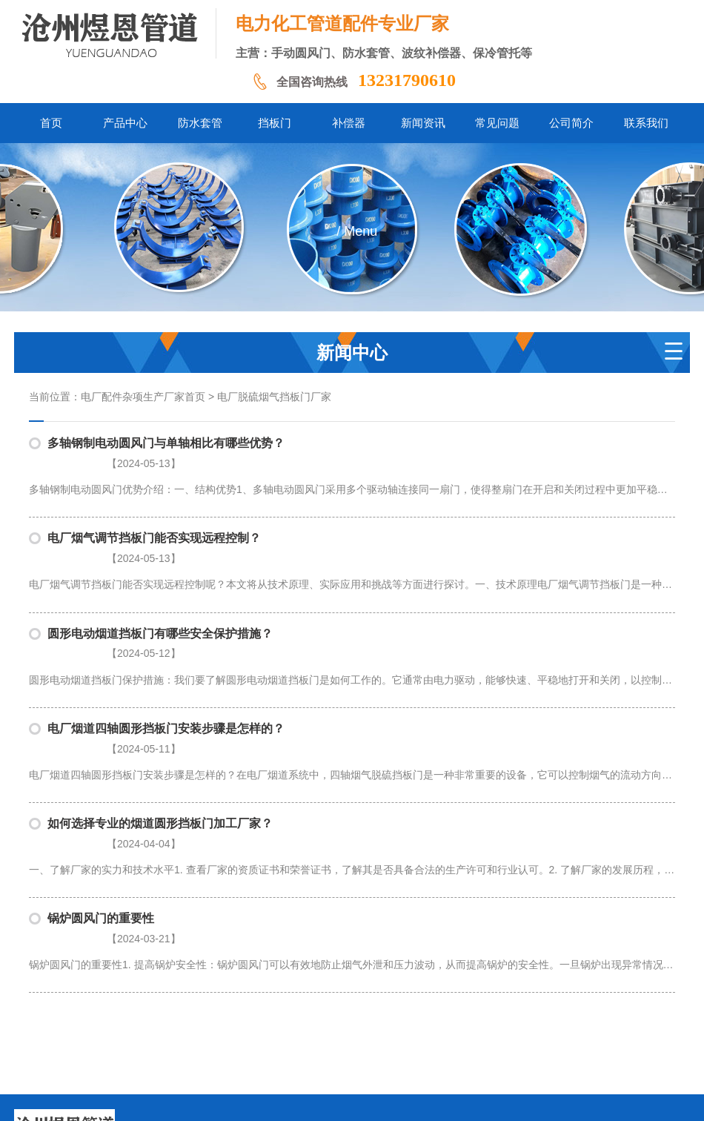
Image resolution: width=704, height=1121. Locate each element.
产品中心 (181, 1008)
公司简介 (476, 1008)
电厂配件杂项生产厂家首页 (143, 397)
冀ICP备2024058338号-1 (258, 1098)
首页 (139, 1008)
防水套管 (234, 1008)
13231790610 (407, 80)
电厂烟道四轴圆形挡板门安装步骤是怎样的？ (166, 672)
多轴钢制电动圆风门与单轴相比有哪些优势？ (166, 443)
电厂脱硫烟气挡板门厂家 (274, 397)
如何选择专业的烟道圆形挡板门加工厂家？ (160, 748)
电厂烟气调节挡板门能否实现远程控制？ (154, 519)
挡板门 (281, 1008)
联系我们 (529, 1008)
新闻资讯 (371, 1008)
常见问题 (424, 1008)
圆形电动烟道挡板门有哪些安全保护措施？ (160, 595)
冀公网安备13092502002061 (380, 1098)
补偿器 (323, 1008)
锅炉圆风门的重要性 (100, 825)
